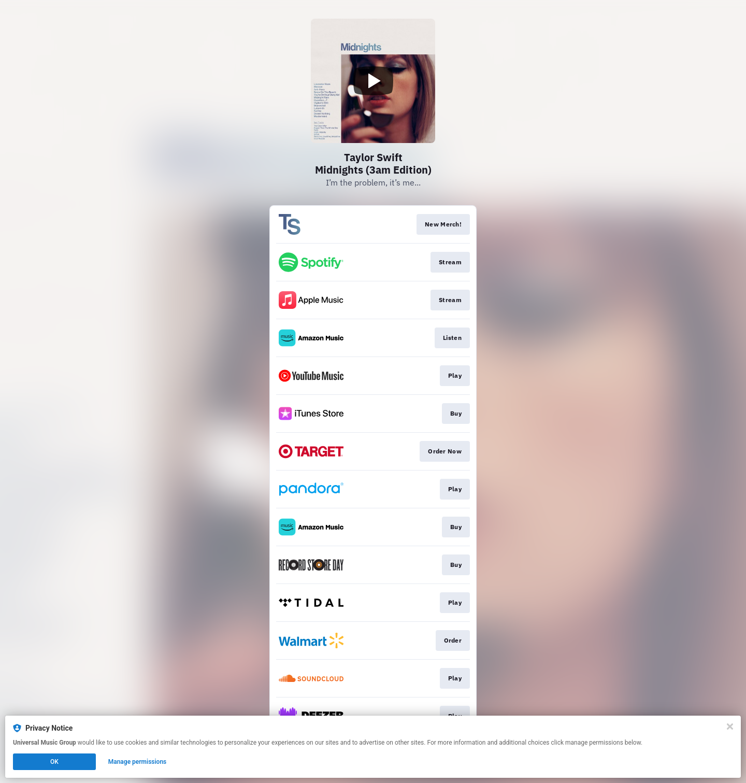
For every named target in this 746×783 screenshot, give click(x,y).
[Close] (730, 726)
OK (54, 761)
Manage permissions (137, 761)
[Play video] (373, 80)
